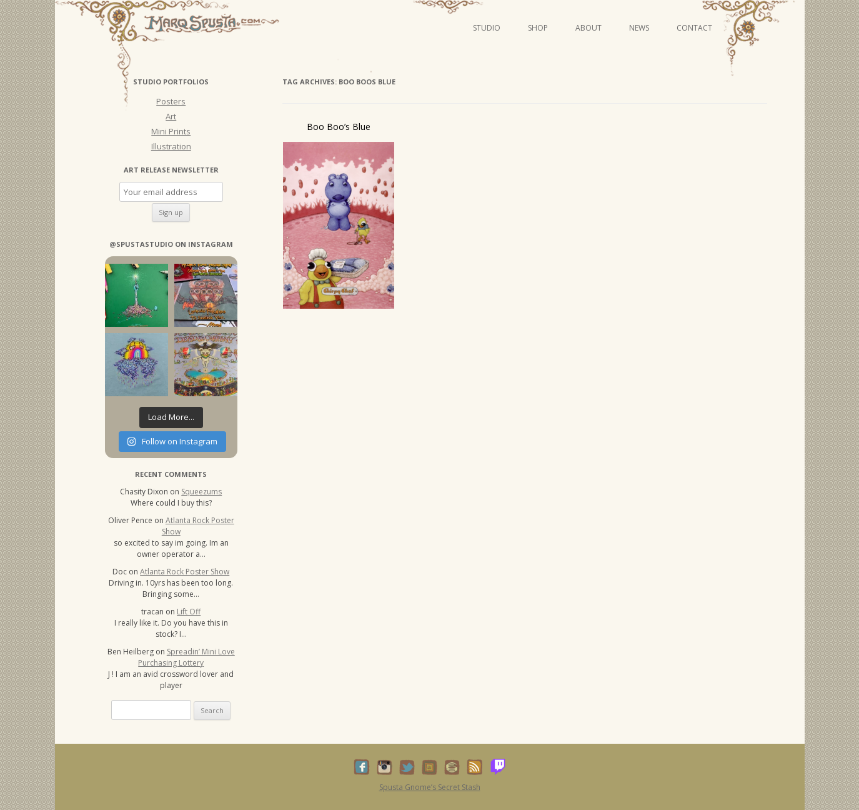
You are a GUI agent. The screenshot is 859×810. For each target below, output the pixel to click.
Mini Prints (171, 131)
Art (171, 116)
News (639, 27)
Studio (486, 27)
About (588, 27)
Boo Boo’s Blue (338, 126)
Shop (538, 27)
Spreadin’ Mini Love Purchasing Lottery (186, 657)
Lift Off (189, 611)
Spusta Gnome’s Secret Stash (429, 787)
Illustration (171, 146)
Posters (171, 101)
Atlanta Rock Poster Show (184, 571)
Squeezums (201, 491)
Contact (694, 27)
